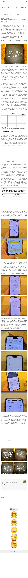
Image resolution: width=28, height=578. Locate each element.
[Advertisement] (14, 153)
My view (11, 507)
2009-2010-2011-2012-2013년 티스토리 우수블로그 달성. (10, 482)
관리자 (17, 551)
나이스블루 (3, 1)
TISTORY (14, 551)
